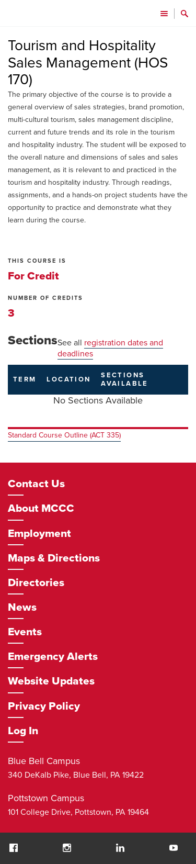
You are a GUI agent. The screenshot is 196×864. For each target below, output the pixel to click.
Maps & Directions (54, 558)
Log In (23, 730)
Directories (36, 582)
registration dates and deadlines (110, 348)
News (22, 607)
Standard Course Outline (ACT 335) (64, 435)
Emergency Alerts (53, 656)
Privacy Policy (44, 706)
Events (25, 631)
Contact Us (36, 483)
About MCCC (41, 508)
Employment (39, 533)
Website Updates (51, 681)
